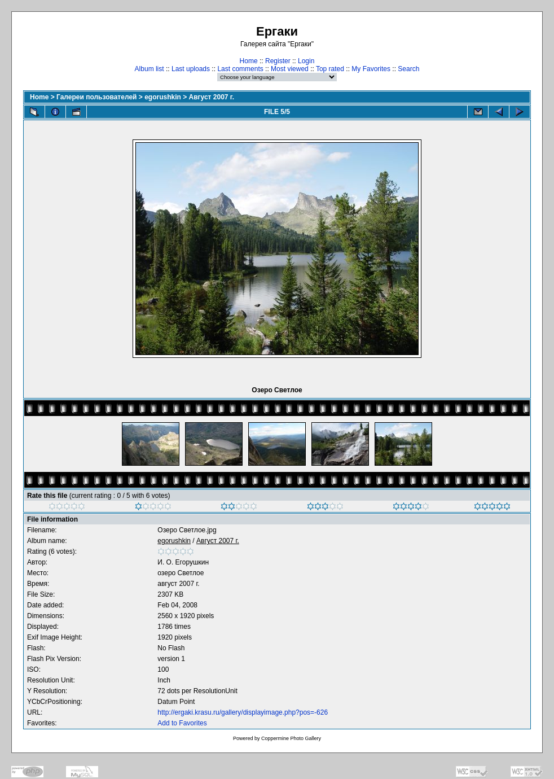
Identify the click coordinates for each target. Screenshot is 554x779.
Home (249, 61)
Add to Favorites (181, 723)
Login (306, 61)
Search (408, 69)
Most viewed (290, 69)
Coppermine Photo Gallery (291, 738)
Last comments (240, 69)
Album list (149, 69)
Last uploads (191, 69)
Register (278, 61)
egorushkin (162, 97)
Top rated (330, 69)
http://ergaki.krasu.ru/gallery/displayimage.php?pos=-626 (242, 712)
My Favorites (370, 69)
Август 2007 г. (211, 97)
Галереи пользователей (96, 97)
